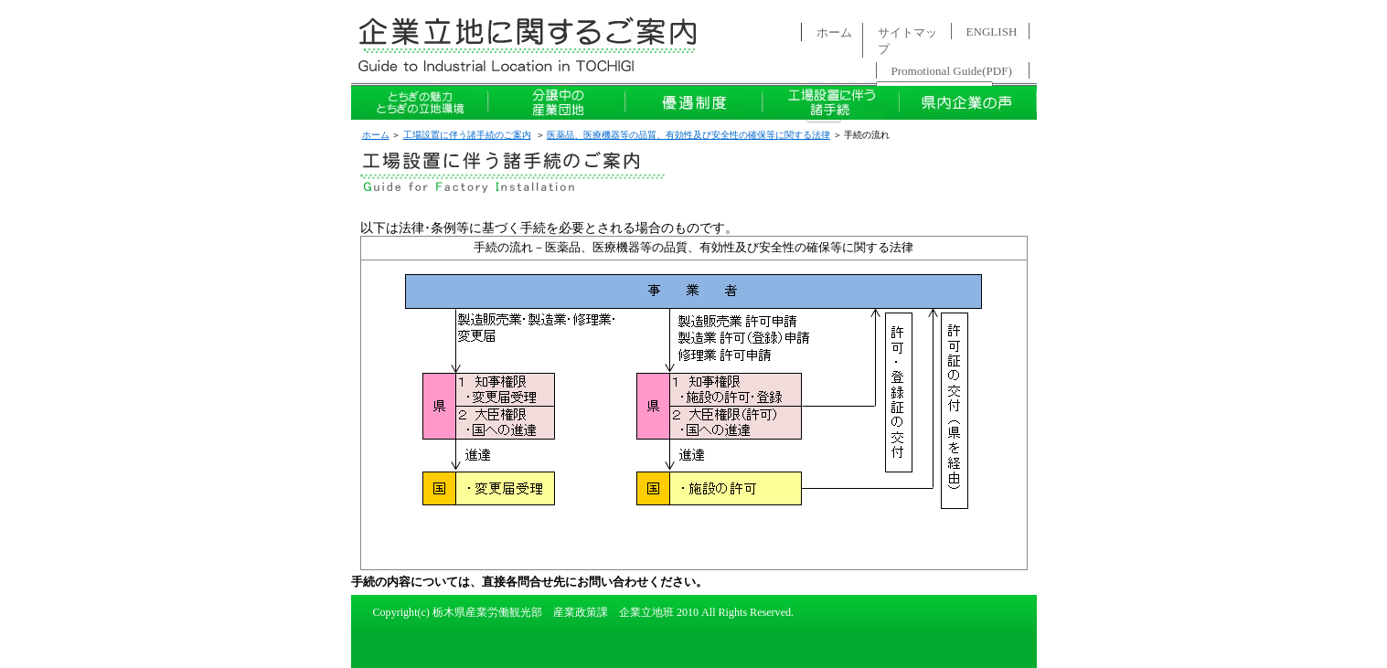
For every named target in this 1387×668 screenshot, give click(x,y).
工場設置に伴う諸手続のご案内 (467, 135)
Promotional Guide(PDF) (951, 71)
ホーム (834, 32)
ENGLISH (992, 31)
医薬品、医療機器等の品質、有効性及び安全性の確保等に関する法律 (688, 135)
